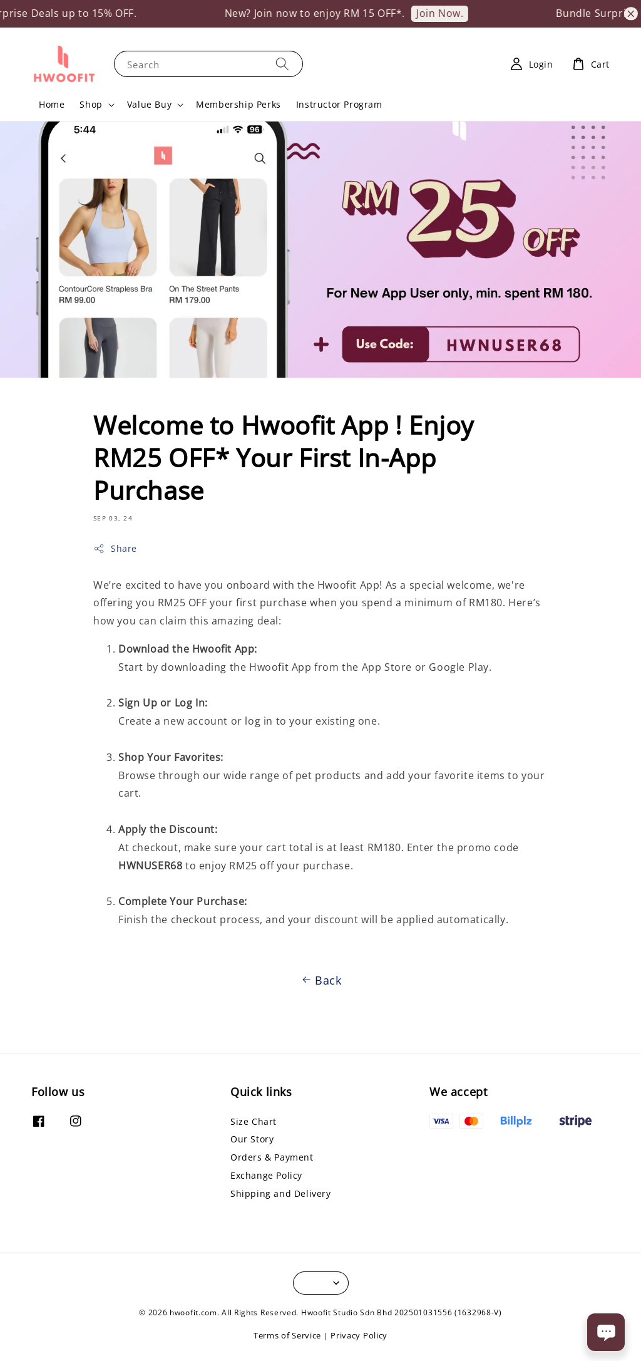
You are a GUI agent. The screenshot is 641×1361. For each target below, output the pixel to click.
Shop (90, 104)
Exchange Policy (266, 1175)
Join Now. (456, 13)
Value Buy (149, 104)
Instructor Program (339, 104)
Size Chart (253, 1121)
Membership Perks (238, 104)
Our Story (252, 1139)
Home (51, 104)
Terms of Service (287, 1335)
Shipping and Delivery (280, 1193)
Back (320, 980)
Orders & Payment (272, 1157)
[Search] (282, 63)
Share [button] (115, 548)
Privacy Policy (359, 1335)
